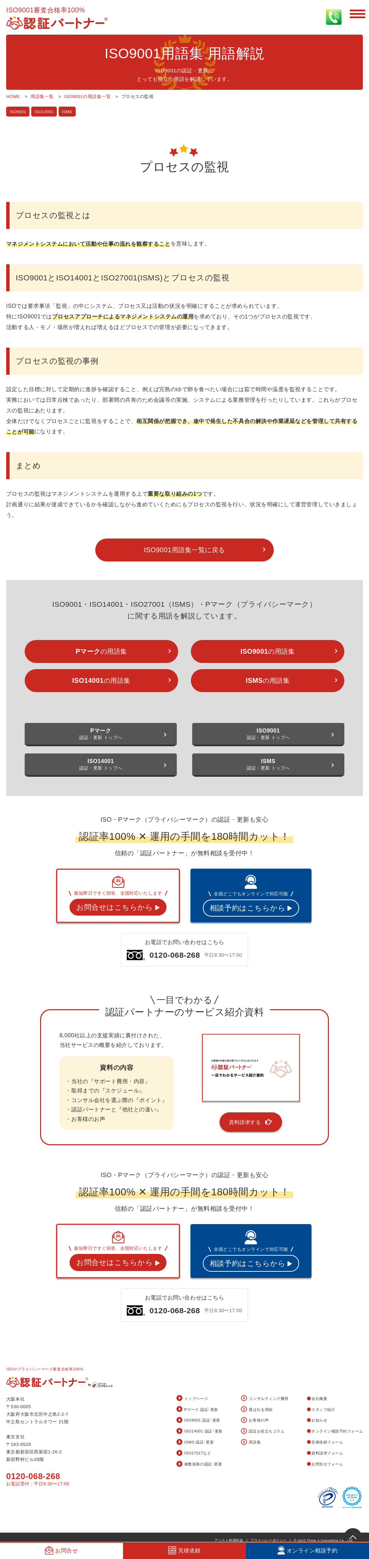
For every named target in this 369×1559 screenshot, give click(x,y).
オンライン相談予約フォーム (335, 1431)
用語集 (251, 1442)
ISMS (67, 112)
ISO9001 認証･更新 (198, 1420)
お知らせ (317, 1420)
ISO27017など (193, 1453)
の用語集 (101, 651)
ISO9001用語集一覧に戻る (184, 550)
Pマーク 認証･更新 (197, 1409)
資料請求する (251, 1122)
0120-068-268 (33, 1476)
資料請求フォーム (325, 1453)
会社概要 (317, 1399)
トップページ (192, 1398)
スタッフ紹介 (321, 1409)
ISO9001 (18, 112)
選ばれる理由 (256, 1409)
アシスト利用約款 (228, 1540)
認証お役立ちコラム (262, 1431)
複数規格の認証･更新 (199, 1464)
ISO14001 (44, 112)
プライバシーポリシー (268, 1540)
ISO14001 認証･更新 (199, 1431)
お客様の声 (255, 1420)
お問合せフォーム (325, 1464)
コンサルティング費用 (264, 1398)
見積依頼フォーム (325, 1442)
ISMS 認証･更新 (195, 1442)
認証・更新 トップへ (100, 733)
